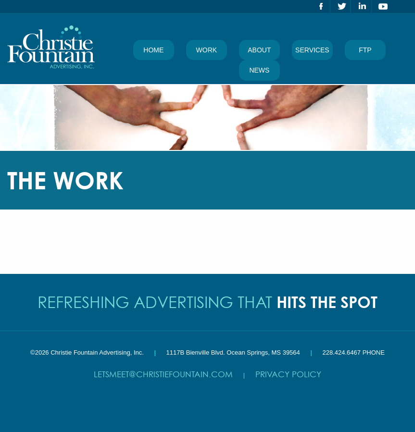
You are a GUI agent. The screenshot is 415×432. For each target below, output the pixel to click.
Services (312, 50)
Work (206, 50)
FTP (365, 50)
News (259, 70)
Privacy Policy (288, 374)
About (259, 50)
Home (153, 50)
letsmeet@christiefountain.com (163, 374)
